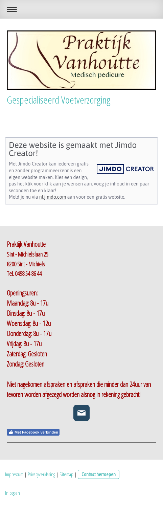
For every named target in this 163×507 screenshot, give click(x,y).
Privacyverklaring (41, 474)
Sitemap (66, 474)
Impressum (14, 474)
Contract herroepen (99, 474)
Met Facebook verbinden (33, 432)
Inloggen (12, 492)
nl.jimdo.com (52, 197)
